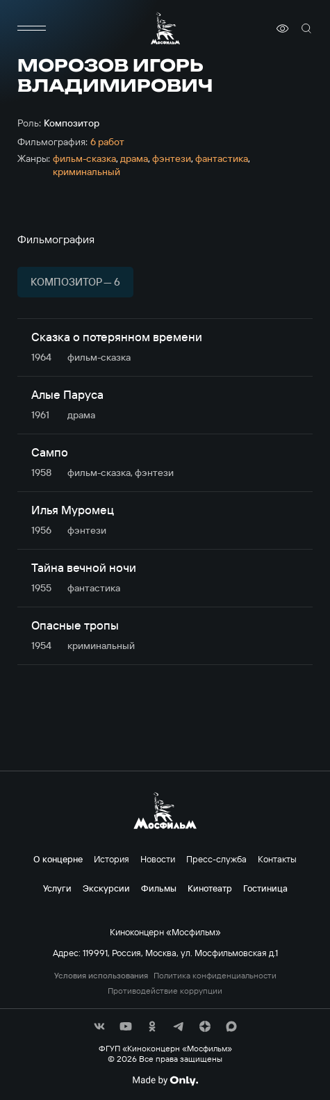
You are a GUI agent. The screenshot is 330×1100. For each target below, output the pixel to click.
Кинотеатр (210, 888)
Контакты (277, 858)
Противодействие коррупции (165, 991)
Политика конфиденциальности (215, 975)
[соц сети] (99, 1026)
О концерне (58, 858)
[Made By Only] (165, 1080)
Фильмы (158, 888)
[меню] (31, 28)
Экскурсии (106, 888)
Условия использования (101, 975)
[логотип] (165, 28)
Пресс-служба (216, 858)
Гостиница (265, 888)
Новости (157, 858)
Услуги (57, 888)
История (111, 858)
